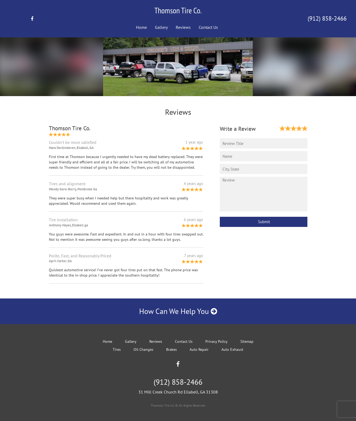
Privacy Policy (216, 341)
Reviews (183, 27)
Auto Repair (199, 349)
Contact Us (208, 27)
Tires (117, 349)
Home (141, 27)
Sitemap (246, 341)
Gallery (161, 27)
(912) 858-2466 (327, 18)
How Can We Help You (178, 311)
